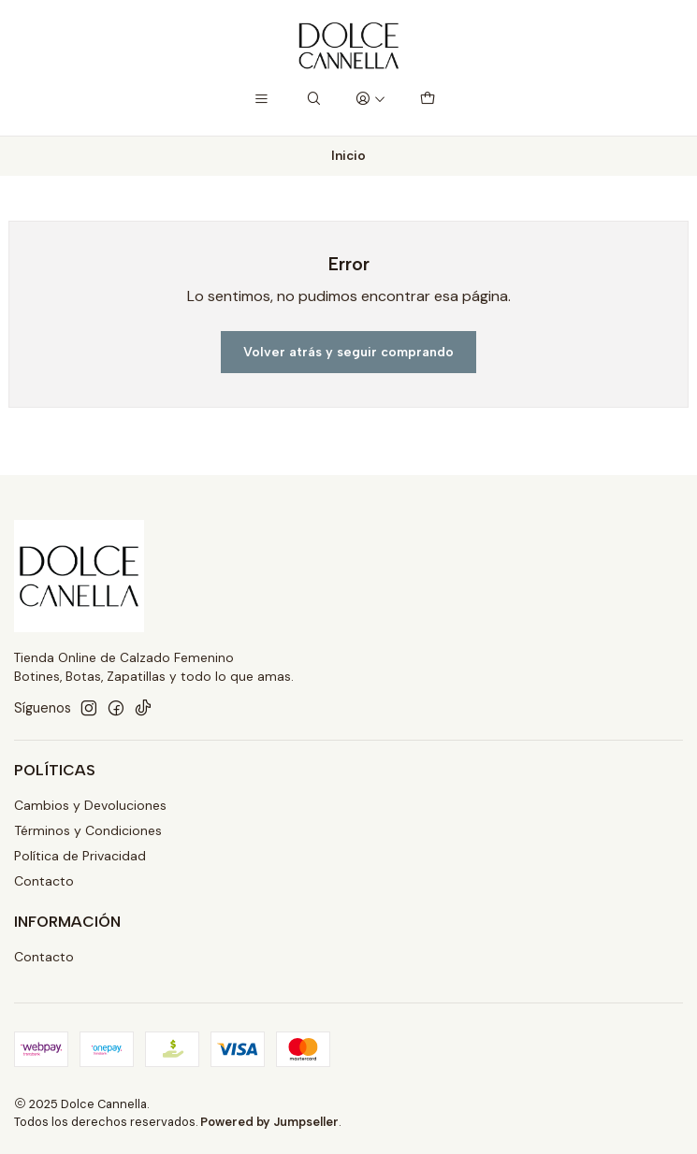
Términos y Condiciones (88, 830)
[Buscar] (314, 99)
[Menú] (261, 99)
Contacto (44, 881)
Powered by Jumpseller (269, 1122)
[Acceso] (370, 99)
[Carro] (426, 99)
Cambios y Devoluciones (90, 805)
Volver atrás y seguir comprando (348, 352)
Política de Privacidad (80, 855)
